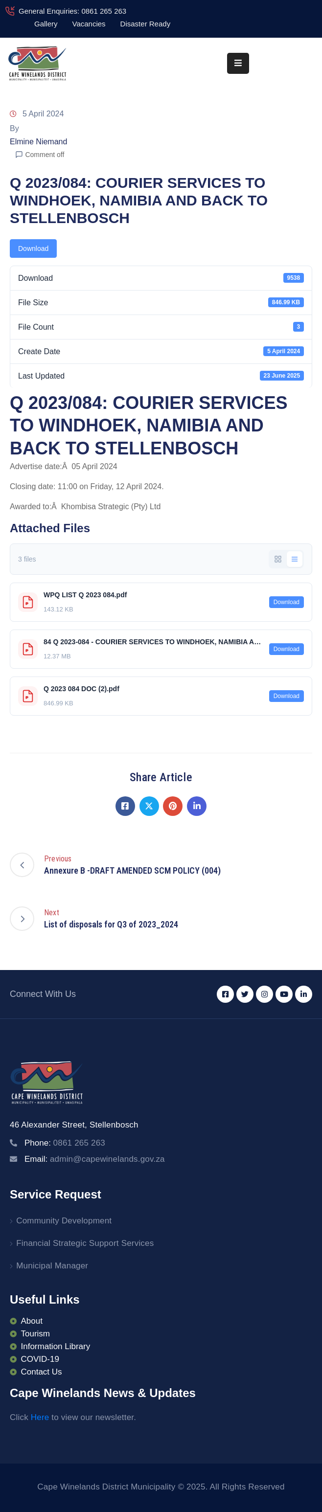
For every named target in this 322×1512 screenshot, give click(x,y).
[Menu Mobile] (238, 63)
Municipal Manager (52, 1265)
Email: (94, 1159)
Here (40, 1417)
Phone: (64, 1143)
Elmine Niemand (38, 141)
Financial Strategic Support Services (85, 1243)
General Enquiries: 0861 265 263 (72, 11)
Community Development (64, 1220)
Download (33, 248)
